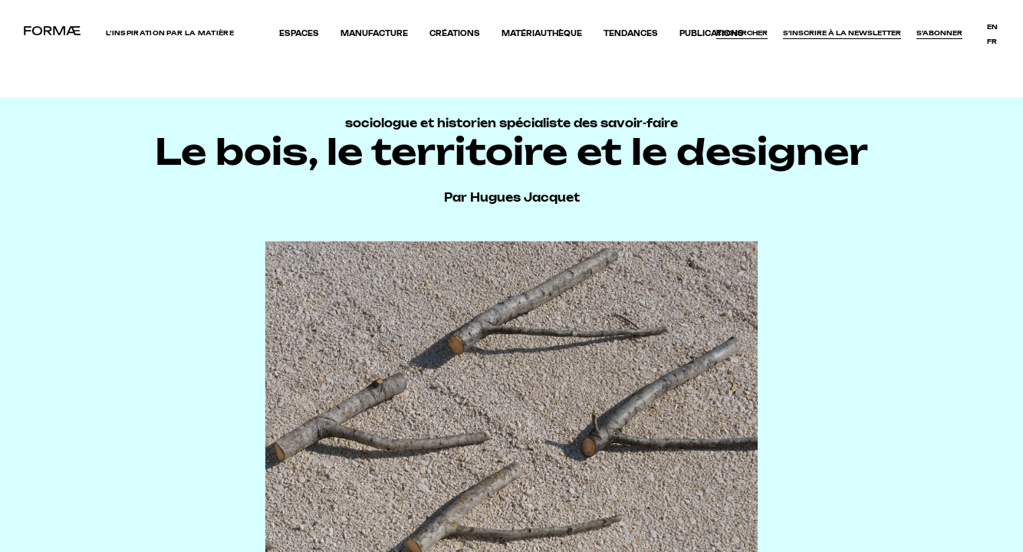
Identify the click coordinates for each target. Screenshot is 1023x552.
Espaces (299, 33)
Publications (711, 33)
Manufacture (374, 33)
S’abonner (939, 33)
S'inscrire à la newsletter (842, 33)
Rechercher (742, 33)
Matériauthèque (542, 33)
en (992, 27)
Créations (454, 33)
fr (992, 41)
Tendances (631, 33)
